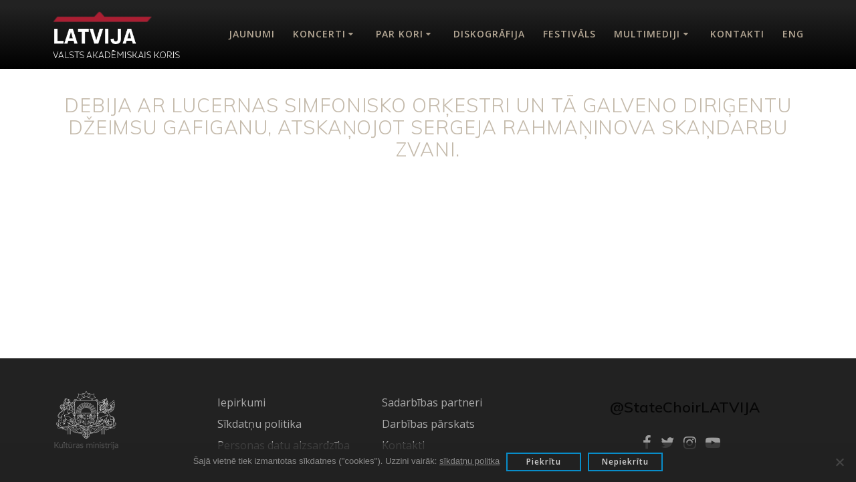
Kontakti (737, 33)
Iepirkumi (241, 402)
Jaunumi (252, 33)
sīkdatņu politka (469, 461)
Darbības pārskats (428, 423)
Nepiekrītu (625, 461)
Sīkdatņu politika (259, 423)
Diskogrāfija (489, 33)
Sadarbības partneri (432, 402)
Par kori (399, 33)
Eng (793, 33)
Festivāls (569, 33)
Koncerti (319, 33)
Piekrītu (543, 461)
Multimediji (647, 33)
